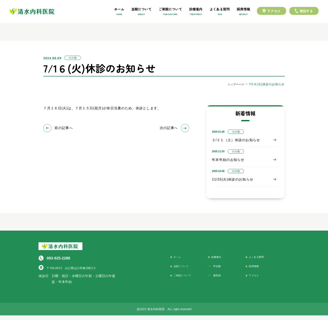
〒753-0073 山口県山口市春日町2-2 (70, 269)
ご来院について (170, 11)
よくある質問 (220, 11)
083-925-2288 (59, 260)
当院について (141, 11)
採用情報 (243, 11)
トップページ (234, 84)
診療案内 (195, 11)
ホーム (119, 11)
